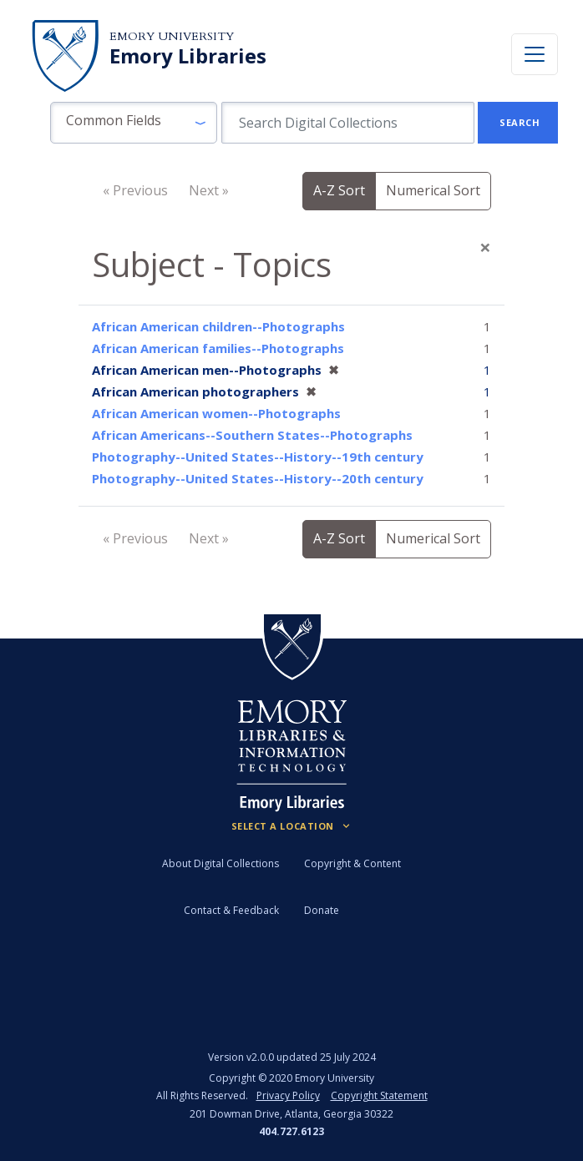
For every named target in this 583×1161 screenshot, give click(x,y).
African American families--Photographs (218, 348)
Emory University (171, 36)
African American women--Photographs (216, 413)
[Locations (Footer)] (291, 826)
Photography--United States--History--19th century (257, 456)
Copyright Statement (379, 1095)
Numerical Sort (433, 190)
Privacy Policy (288, 1095)
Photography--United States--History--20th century (257, 478)
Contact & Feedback (231, 910)
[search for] (347, 123)
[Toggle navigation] (534, 54)
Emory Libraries (187, 56)
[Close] (485, 247)
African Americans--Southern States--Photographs (252, 435)
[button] (133, 123)
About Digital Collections (220, 863)
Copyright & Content (352, 863)
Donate (321, 910)
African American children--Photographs (218, 326)
